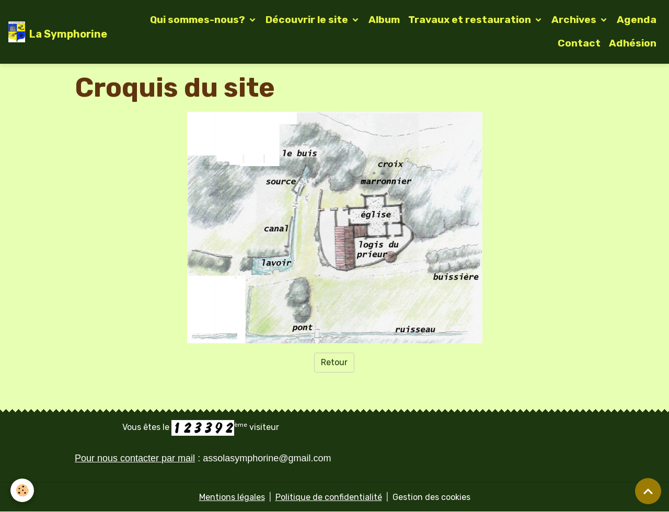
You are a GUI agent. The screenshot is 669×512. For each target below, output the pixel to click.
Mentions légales (232, 497)
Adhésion (632, 43)
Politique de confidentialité (328, 497)
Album (384, 20)
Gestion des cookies (431, 497)
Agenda (636, 20)
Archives (574, 20)
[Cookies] (22, 490)
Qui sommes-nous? (198, 20)
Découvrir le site (308, 20)
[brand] (52, 31)
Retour (334, 362)
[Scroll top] (648, 491)
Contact (579, 43)
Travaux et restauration (470, 20)
